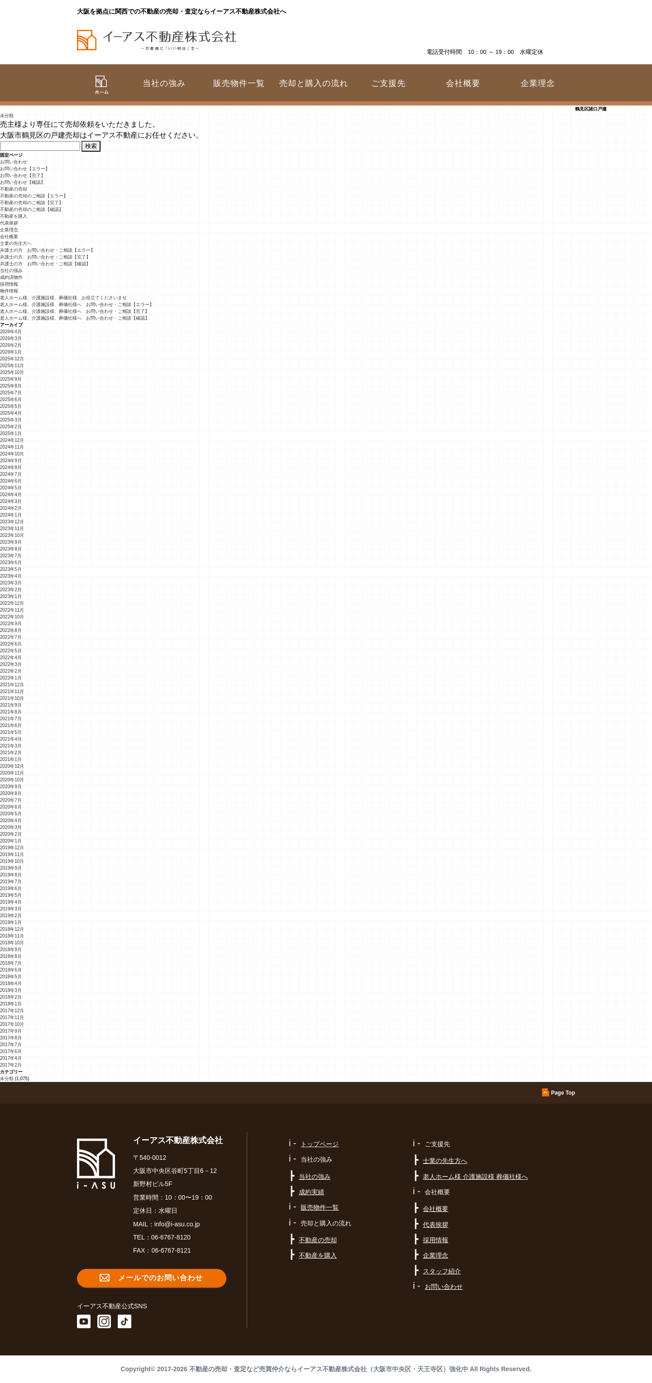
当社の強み (11, 270)
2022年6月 (11, 643)
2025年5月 (11, 406)
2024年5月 (11, 487)
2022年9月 (11, 623)
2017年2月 (11, 1064)
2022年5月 (11, 650)
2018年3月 (11, 990)
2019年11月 (12, 854)
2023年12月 (12, 521)
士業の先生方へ (16, 243)
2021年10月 (12, 698)
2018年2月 (11, 997)
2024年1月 (11, 514)
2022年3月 (11, 664)
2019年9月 (11, 868)
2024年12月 (12, 440)
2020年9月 (11, 786)
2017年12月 (12, 1010)
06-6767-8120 (171, 1237)
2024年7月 (11, 474)
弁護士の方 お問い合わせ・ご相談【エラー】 (47, 250)
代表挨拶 (9, 222)
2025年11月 (12, 365)
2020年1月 (11, 840)
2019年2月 (11, 915)
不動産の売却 (13, 189)
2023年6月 (11, 562)
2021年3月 (11, 745)
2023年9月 (11, 542)
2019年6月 (11, 888)
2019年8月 (11, 874)
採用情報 (9, 284)
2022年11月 (12, 610)
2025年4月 (11, 413)
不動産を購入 (13, 216)
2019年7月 (11, 881)
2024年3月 (11, 501)
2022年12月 (12, 603)
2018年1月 (11, 1003)
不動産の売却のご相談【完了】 (31, 202)
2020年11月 (12, 772)
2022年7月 (11, 637)
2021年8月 (11, 711)
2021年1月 (11, 759)
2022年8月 (11, 630)
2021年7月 (11, 718)
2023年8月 (11, 548)
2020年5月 (11, 813)
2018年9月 (11, 949)
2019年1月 (11, 922)
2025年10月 (12, 372)
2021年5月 (11, 732)
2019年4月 (11, 902)
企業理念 (538, 83)
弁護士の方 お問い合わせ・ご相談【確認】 (45, 263)
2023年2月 (11, 589)
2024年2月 (11, 508)
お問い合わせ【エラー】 (25, 168)
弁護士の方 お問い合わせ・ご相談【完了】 (45, 256)
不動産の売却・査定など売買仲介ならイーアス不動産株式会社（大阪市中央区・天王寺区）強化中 (328, 1369)
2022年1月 (11, 677)
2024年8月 (11, 467)
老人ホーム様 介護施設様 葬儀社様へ (475, 1176)
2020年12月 (12, 766)
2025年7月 (11, 392)
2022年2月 (11, 671)
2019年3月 (11, 908)
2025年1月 (11, 433)
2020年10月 (12, 779)
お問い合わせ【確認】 (22, 182)
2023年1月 (11, 596)
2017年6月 (11, 1051)
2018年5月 (11, 976)
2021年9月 (11, 705)
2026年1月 (11, 351)
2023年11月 (12, 528)
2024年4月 (11, 494)
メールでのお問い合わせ (160, 1278)
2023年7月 (11, 555)
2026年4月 (11, 331)
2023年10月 (12, 535)
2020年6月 (11, 806)
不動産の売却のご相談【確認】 (31, 209)
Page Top (563, 1093)
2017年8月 (11, 1037)
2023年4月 (11, 576)
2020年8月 (11, 793)
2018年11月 (12, 935)
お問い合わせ (13, 161)
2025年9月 (11, 379)
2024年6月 (11, 481)
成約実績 (311, 1192)
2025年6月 (11, 399)
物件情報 (9, 290)
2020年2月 (11, 834)
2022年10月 (12, 616)
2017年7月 (11, 1044)
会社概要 (9, 236)
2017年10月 (12, 1024)
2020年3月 (11, 827)
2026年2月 (11, 345)
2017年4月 (11, 1058)
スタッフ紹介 (442, 1271)
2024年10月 (12, 453)
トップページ (320, 1144)
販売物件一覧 (239, 83)
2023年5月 (11, 569)
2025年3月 (11, 419)
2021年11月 (12, 691)
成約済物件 (11, 277)
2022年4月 (11, 657)
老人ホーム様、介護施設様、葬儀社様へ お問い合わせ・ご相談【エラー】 (77, 304)
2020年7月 (11, 800)
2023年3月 (11, 582)
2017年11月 (12, 1017)
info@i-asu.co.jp (177, 1224)
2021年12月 (12, 684)
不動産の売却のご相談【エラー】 (34, 195)
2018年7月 (11, 963)
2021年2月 (11, 752)
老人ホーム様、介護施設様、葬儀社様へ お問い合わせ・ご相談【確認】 (74, 318)
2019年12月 (12, 847)
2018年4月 (11, 983)
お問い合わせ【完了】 (22, 175)
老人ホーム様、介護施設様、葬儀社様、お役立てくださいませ (63, 297)
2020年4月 (11, 820)
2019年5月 (11, 895)
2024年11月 (12, 447)
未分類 (7, 115)
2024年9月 (11, 460)
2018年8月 (11, 956)
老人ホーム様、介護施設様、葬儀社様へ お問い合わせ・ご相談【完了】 (74, 311)
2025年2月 (11, 426)
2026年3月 (11, 338)
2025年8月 (11, 385)
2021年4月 (11, 739)
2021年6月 (11, 725)
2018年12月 (12, 929)
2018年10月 (12, 942)
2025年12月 (12, 358)
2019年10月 (12, 861)
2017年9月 (11, 1031)
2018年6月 (11, 969)
